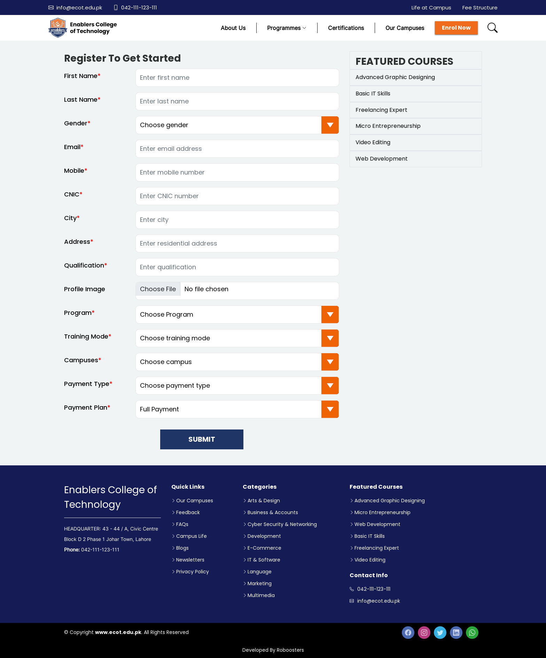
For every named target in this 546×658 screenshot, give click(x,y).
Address (77, 245)
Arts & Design (264, 500)
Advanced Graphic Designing (389, 500)
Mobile (74, 174)
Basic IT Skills (369, 536)
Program (78, 316)
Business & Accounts (273, 512)
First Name (81, 79)
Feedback (188, 512)
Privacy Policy (192, 571)
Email (72, 150)
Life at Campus (431, 7)
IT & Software (264, 559)
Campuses (81, 363)
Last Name (81, 103)
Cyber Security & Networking (282, 524)
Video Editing (369, 559)
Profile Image (84, 292)
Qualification (84, 268)
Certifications (346, 27)
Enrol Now (456, 28)
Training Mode (86, 339)
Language (260, 571)
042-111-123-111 (135, 7)
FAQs (182, 524)
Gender (75, 126)
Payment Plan (85, 411)
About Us (233, 27)
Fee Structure (480, 7)
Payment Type (86, 387)
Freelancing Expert (376, 547)
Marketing (260, 583)
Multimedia (261, 595)
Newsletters (190, 559)
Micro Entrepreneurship (382, 512)
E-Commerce (264, 547)
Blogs (182, 547)
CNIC (71, 197)
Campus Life (191, 536)
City (70, 221)
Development (264, 536)
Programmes (286, 27)
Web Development (377, 524)
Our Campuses (404, 27)
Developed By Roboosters (273, 650)
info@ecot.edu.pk (75, 7)
